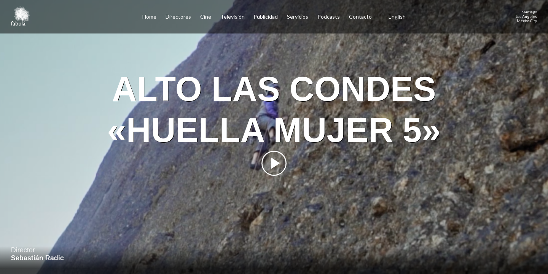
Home (149, 16)
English (397, 16)
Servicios (297, 16)
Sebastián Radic (37, 258)
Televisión (232, 16)
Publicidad (265, 16)
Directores (178, 16)
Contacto (360, 16)
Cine (205, 16)
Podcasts (328, 16)
